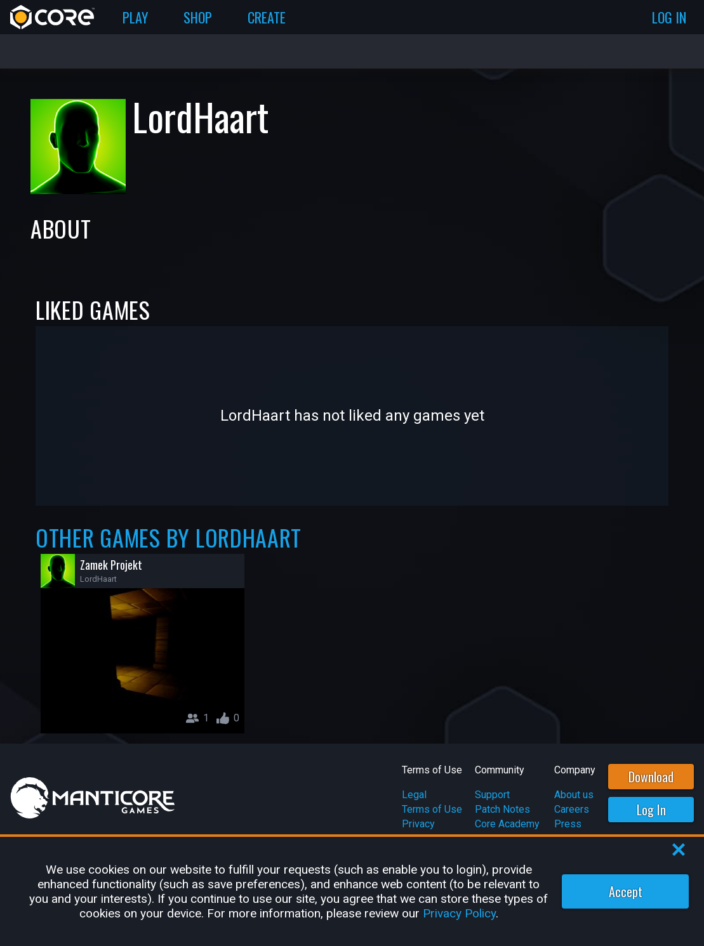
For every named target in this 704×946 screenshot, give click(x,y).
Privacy (418, 824)
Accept (625, 891)
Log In (651, 809)
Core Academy (507, 824)
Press (567, 824)
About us (574, 795)
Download (651, 776)
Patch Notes (502, 809)
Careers (571, 809)
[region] (352, 891)
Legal (414, 795)
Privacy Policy (459, 913)
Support (492, 795)
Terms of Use (432, 809)
